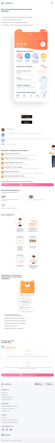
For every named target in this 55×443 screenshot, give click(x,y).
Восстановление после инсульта (9, 406)
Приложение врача (7, 399)
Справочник (4, 394)
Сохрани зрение (5, 411)
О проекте (4, 392)
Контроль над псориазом (8, 408)
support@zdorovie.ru (7, 426)
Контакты (4, 417)
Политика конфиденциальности (9, 422)
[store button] (38, 384)
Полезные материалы (7, 397)
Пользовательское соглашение (9, 420)
